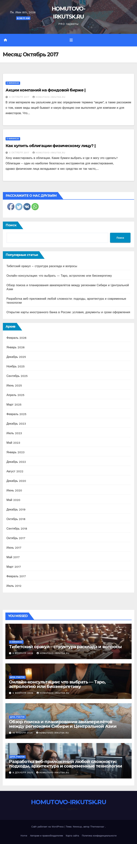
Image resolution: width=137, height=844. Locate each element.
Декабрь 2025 (16, 357)
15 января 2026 (23, 733)
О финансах (13, 83)
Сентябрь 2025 (17, 376)
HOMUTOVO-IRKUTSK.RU (49, 97)
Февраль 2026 (16, 337)
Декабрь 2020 (16, 481)
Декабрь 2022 (16, 461)
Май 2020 (13, 500)
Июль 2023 (14, 433)
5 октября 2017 (19, 152)
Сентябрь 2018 (16, 528)
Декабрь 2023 (16, 423)
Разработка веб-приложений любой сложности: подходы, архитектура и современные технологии (65, 764)
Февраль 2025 (16, 414)
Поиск (11, 225)
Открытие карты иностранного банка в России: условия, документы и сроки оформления (68, 312)
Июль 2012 (13, 586)
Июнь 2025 (14, 385)
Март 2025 (13, 404)
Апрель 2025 (15, 395)
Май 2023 (13, 442)
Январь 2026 (15, 347)
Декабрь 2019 (16, 509)
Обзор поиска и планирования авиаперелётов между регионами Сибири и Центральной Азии (63, 724)
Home (23, 835)
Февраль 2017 (16, 576)
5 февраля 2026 (23, 653)
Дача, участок (17, 677)
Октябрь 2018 (15, 519)
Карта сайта (72, 835)
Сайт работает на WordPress (48, 826)
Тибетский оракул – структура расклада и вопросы (41, 266)
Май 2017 (13, 557)
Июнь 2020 (14, 490)
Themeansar (97, 826)
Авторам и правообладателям (46, 835)
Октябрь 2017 (15, 538)
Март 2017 (13, 566)
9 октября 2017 (19, 97)
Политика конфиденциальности (99, 835)
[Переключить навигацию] (71, 40)
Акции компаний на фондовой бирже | (45, 90)
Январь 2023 (15, 452)
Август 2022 (14, 471)
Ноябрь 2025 (15, 366)
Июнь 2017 (13, 547)
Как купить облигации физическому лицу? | (50, 145)
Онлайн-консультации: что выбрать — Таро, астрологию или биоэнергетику (59, 275)
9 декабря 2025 (23, 772)
